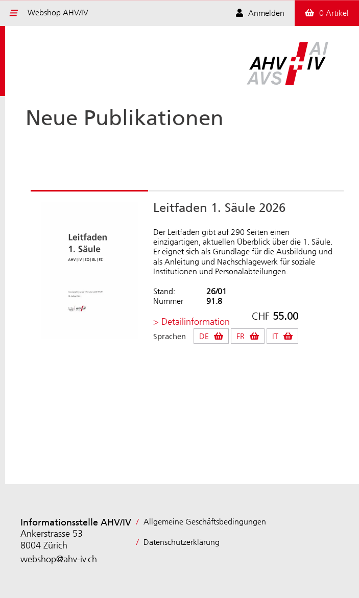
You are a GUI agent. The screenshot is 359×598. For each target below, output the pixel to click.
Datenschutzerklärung (181, 542)
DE (204, 336)
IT (275, 336)
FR (240, 336)
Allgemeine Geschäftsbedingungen (204, 522)
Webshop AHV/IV (58, 12)
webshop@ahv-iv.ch (58, 559)
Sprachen (169, 337)
